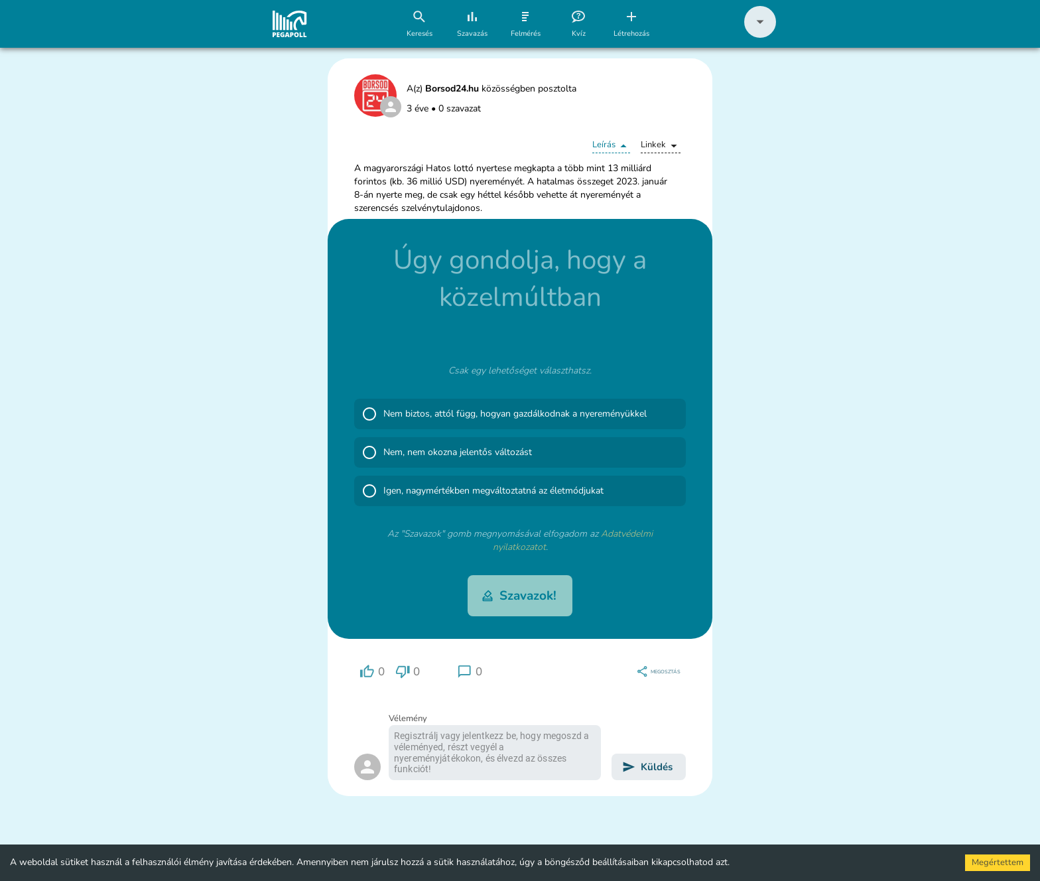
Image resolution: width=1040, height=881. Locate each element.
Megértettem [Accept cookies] (997, 862)
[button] (760, 35)
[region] (372, 671)
